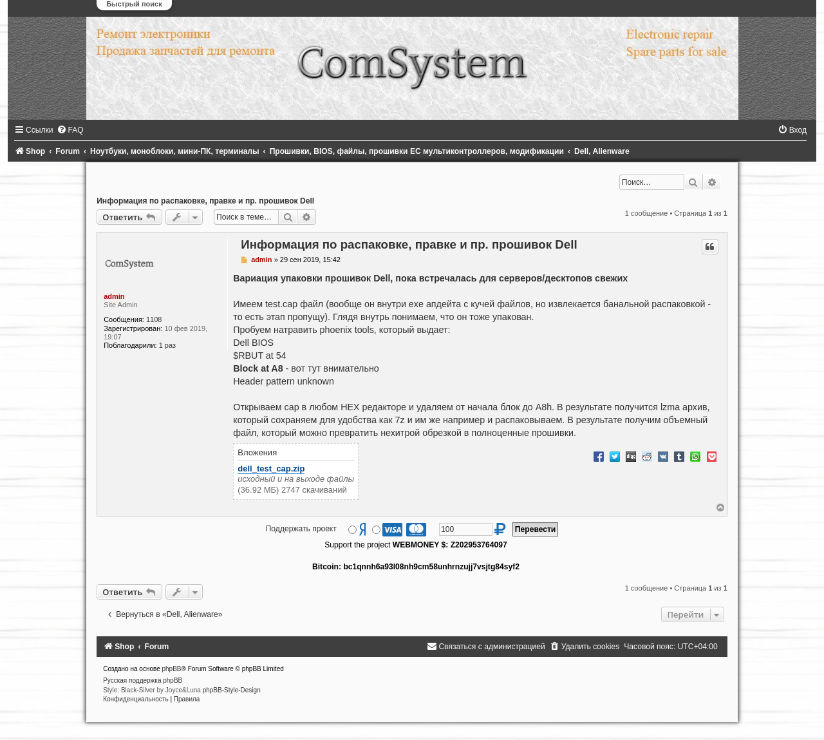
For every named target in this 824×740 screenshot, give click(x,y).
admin (114, 296)
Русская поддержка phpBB (142, 680)
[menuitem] (70, 130)
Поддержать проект (301, 528)
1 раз (167, 345)
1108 (154, 319)
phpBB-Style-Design (232, 690)
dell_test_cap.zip (271, 468)
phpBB (172, 668)
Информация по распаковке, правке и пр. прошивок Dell (205, 200)
